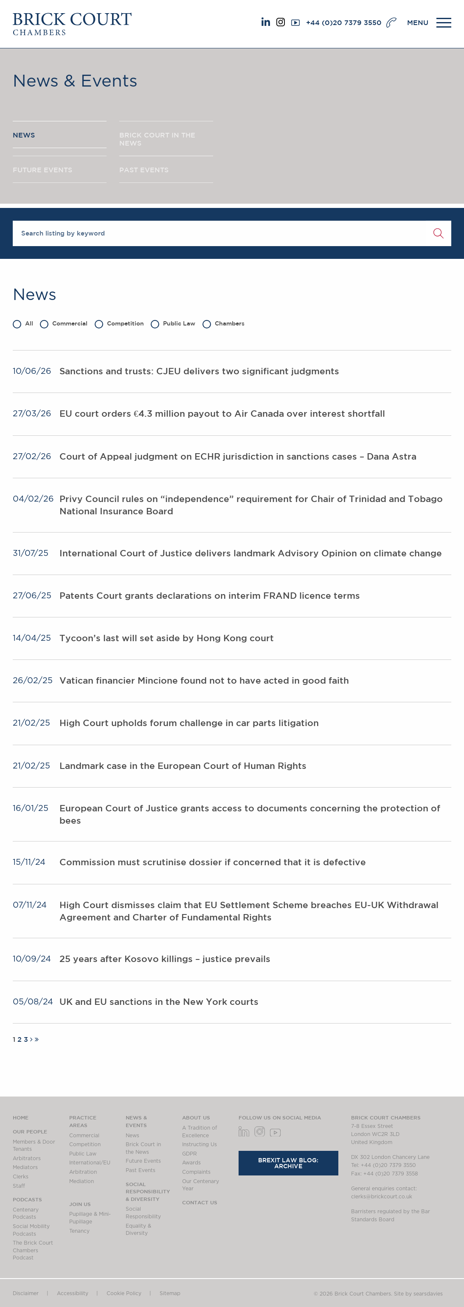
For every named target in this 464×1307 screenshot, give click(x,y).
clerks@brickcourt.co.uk (381, 1196)
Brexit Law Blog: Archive (288, 1163)
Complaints (196, 1172)
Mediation (81, 1181)
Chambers (223, 323)
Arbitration (83, 1172)
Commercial (63, 323)
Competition (119, 323)
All (23, 323)
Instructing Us (199, 1144)
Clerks (20, 1176)
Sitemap (170, 1293)
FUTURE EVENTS (42, 171)
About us (196, 1117)
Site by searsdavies (418, 1293)
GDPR (189, 1153)
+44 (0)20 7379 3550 (344, 22)
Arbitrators (27, 1158)
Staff (19, 1186)
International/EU (89, 1162)
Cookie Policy (124, 1293)
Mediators (25, 1167)
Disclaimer (26, 1293)
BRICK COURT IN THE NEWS (157, 140)
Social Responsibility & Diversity (148, 1191)
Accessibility (72, 1293)
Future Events (143, 1161)
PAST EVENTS (144, 171)
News (132, 1135)
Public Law (173, 323)
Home (20, 1117)
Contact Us (199, 1202)
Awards (191, 1162)
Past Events (140, 1170)
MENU (417, 22)
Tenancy (79, 1231)
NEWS (24, 135)
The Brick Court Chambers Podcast (33, 1250)
